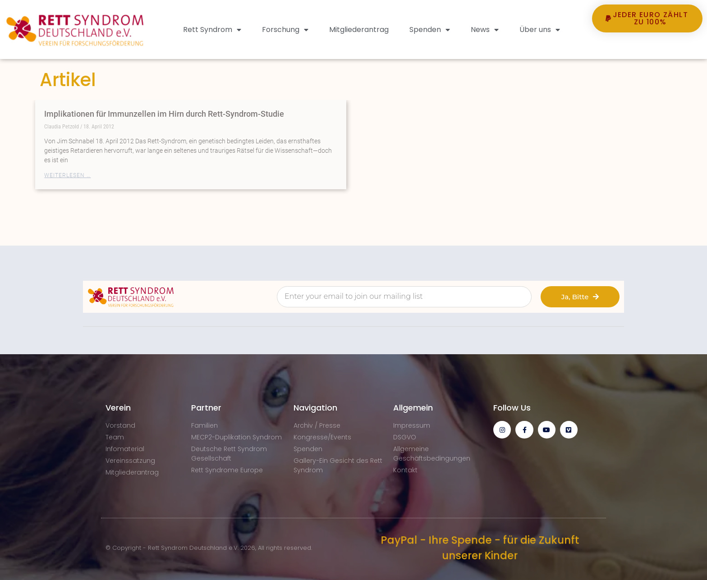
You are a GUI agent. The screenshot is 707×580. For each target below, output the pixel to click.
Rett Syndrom (212, 30)
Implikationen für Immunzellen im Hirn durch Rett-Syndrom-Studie (164, 114)
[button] (647, 49)
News (485, 30)
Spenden (429, 30)
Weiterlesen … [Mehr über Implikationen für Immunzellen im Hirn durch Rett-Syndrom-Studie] (67, 175)
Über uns (539, 30)
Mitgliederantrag (359, 29)
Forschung (285, 30)
